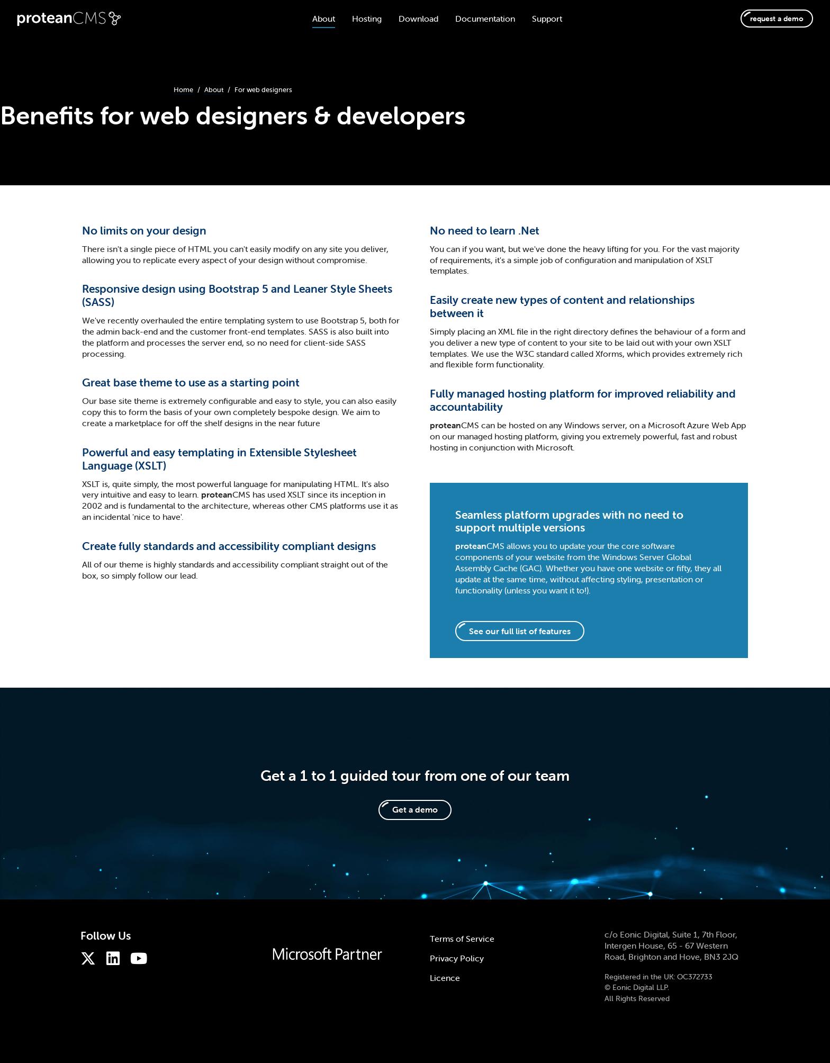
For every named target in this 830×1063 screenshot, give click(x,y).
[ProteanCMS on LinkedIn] (115, 958)
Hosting (358, 18)
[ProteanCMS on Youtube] (141, 958)
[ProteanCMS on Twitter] (90, 958)
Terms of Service (462, 938)
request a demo (768, 18)
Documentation (477, 18)
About (315, 18)
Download (410, 18)
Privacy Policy (457, 958)
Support (539, 18)
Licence (445, 977)
